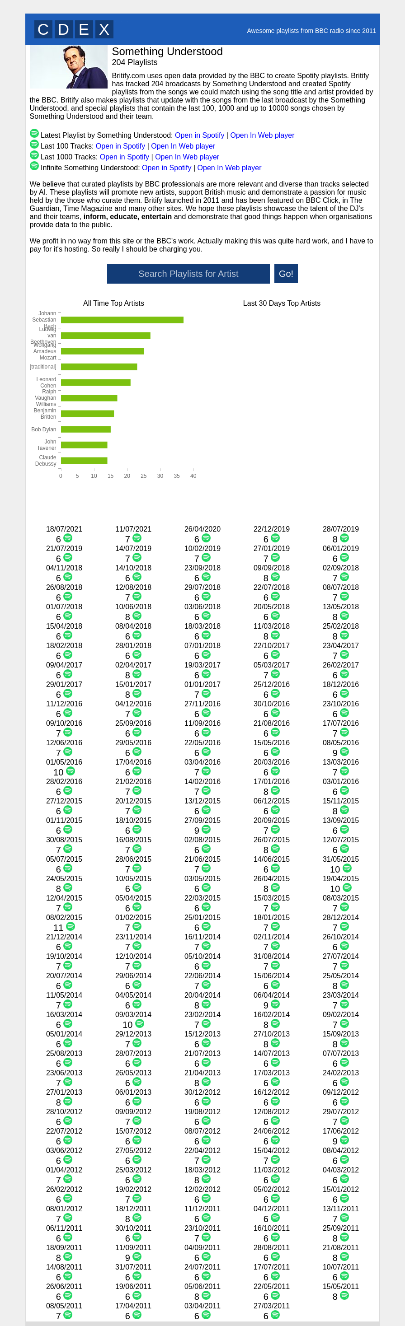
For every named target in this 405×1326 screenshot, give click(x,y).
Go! (286, 274)
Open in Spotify (199, 135)
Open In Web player (262, 135)
